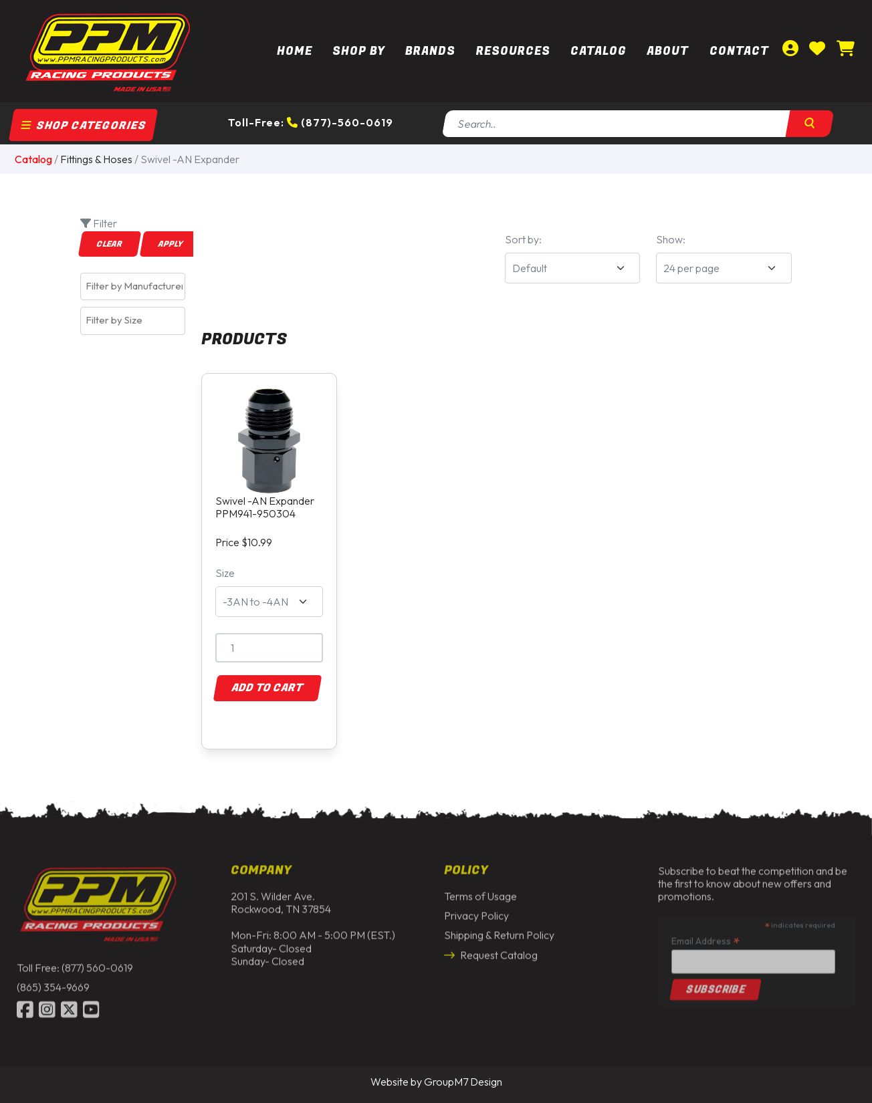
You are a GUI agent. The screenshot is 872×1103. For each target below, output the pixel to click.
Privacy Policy (476, 912)
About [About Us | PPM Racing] (668, 51)
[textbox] (136, 286)
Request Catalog (491, 952)
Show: (670, 239)
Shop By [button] (358, 51)
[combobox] (132, 286)
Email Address (705, 938)
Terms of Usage (480, 893)
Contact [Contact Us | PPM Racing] (739, 51)
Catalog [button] (598, 51)
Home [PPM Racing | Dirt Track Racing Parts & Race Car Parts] (294, 51)
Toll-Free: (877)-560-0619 (310, 122)
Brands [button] (430, 51)
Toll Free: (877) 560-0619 (75, 964)
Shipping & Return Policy (499, 932)
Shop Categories (83, 126)
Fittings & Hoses (96, 159)
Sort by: (523, 239)
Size (225, 573)
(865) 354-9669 (53, 984)
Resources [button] (513, 51)
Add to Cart (267, 688)
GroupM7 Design (463, 1081)
